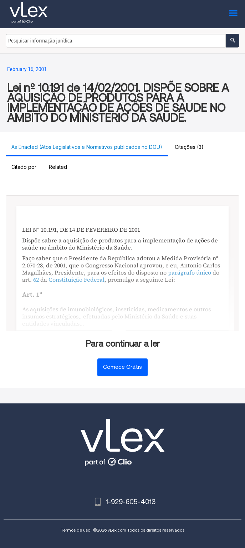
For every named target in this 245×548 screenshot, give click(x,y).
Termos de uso (75, 530)
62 (36, 279)
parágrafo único (189, 272)
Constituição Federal (76, 279)
